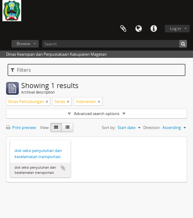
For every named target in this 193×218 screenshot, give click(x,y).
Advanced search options (96, 113)
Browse (23, 43)
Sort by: (109, 127)
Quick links (153, 28)
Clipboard (123, 28)
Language (138, 28)
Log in (175, 28)
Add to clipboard (63, 168)
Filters (21, 70)
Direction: (152, 127)
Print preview (21, 127)
